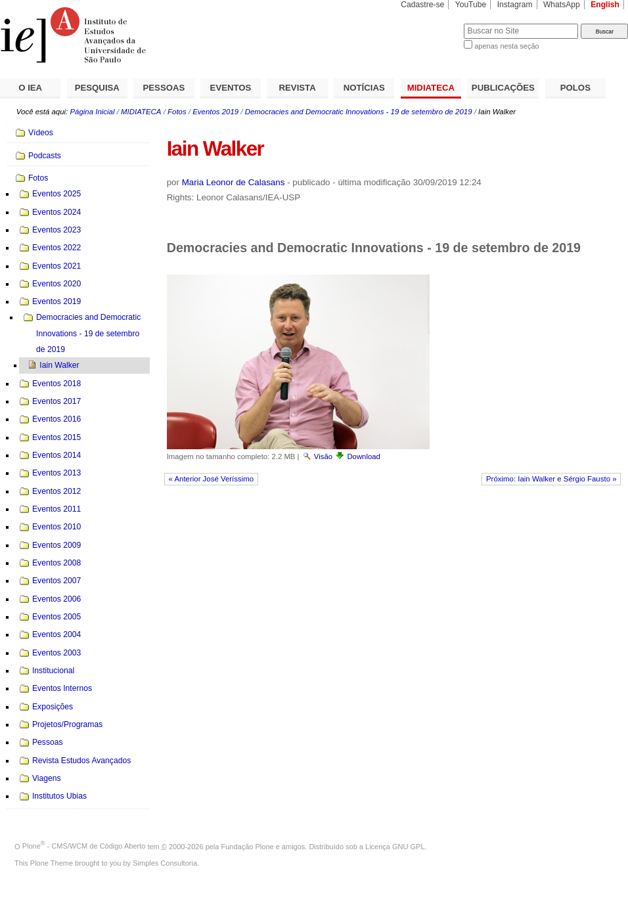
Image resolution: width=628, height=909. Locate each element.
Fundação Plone (247, 846)
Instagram (515, 4)
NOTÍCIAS (364, 88)
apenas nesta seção (506, 46)
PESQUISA (97, 88)
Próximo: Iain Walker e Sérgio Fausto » (551, 479)
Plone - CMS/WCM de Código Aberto (84, 846)
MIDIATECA (431, 88)
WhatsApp (561, 4)
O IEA (30, 88)
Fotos (177, 112)
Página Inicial (92, 112)
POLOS (575, 88)
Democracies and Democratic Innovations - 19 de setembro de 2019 (358, 112)
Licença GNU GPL (394, 846)
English (605, 4)
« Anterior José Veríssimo (211, 479)
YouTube (471, 4)
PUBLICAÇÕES (503, 88)
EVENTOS (231, 88)
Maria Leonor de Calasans (233, 182)
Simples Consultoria (165, 863)
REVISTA (297, 88)
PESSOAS (164, 88)
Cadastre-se (422, 4)
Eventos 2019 (215, 112)
